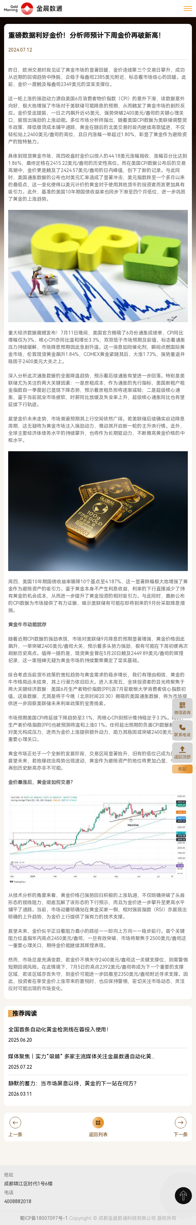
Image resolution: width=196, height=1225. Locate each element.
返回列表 (98, 1127)
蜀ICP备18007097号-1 (44, 1218)
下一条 (181, 1127)
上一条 (15, 1127)
